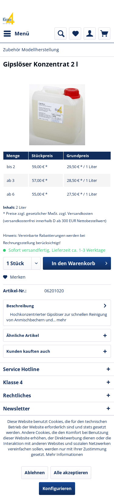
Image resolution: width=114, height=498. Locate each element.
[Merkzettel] (75, 33)
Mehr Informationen (64, 454)
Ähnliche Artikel (22, 335)
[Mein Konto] (90, 33)
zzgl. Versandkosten (76, 213)
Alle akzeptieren (71, 472)
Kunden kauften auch (28, 351)
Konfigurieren (57, 488)
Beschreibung (20, 306)
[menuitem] (16, 33)
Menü (16, 33)
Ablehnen (35, 472)
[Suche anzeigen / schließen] (60, 33)
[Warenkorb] (104, 33)
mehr (61, 320)
